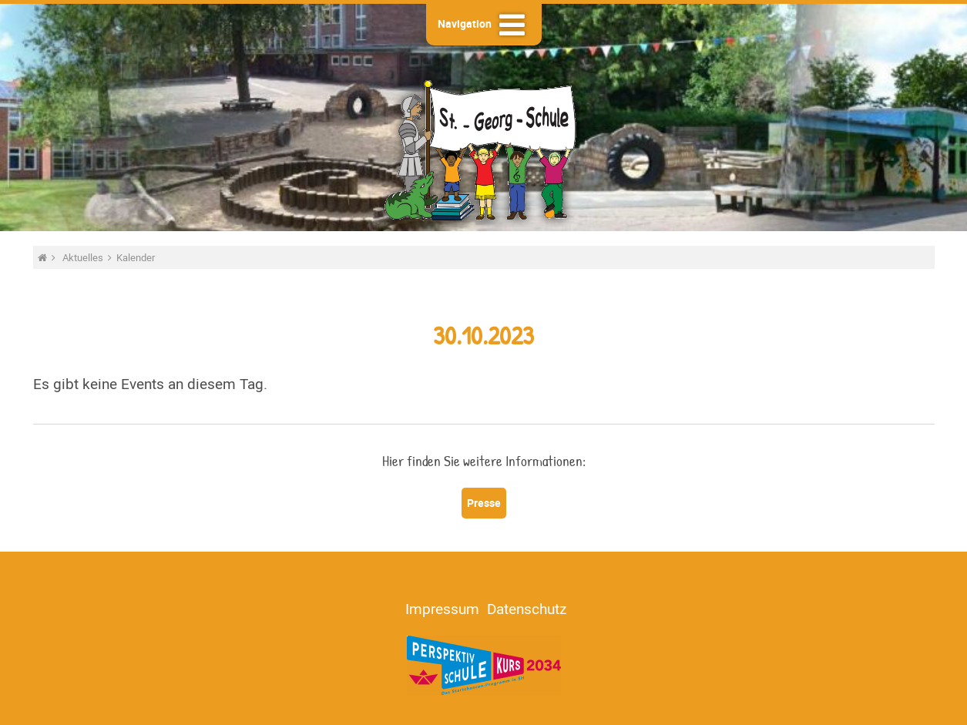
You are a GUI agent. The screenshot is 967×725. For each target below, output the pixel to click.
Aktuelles (84, 257)
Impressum (442, 609)
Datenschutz (526, 609)
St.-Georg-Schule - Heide (483, 148)
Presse (484, 502)
